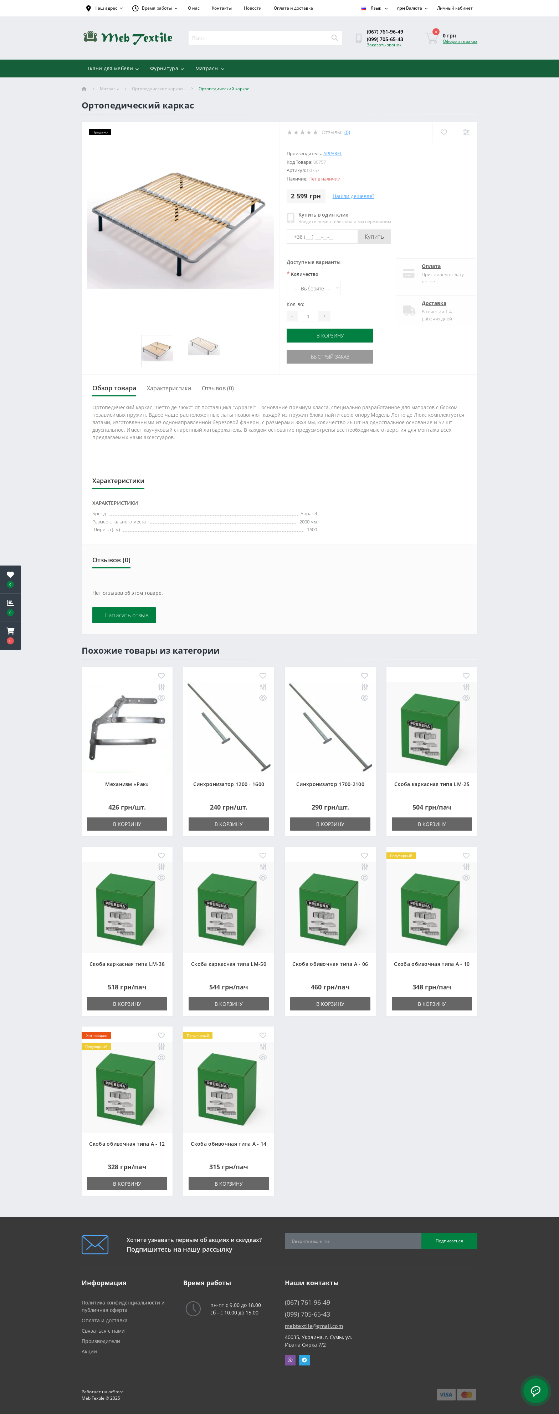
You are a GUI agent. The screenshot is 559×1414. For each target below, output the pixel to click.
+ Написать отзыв (124, 615)
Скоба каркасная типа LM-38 (127, 964)
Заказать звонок (384, 45)
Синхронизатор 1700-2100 (330, 784)
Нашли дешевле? (353, 196)
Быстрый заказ (330, 356)
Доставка (428, 303)
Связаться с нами (103, 1330)
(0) (347, 132)
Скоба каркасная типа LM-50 (228, 964)
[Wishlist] (443, 132)
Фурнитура (167, 68)
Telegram (304, 1360)
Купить (374, 236)
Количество (302, 274)
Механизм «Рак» (127, 784)
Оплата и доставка (293, 8)
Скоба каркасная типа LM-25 (432, 784)
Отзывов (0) (218, 388)
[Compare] (466, 132)
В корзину (330, 335)
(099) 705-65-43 (385, 39)
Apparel (332, 153)
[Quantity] (308, 316)
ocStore (116, 1392)
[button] (10, 636)
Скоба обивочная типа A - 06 (330, 964)
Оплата (425, 266)
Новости (253, 8)
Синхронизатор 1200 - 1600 (229, 784)
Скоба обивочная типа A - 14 (228, 1143)
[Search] (334, 38)
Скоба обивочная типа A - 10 (432, 964)
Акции (89, 1351)
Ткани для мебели (113, 68)
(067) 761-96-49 (385, 31)
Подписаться (449, 1241)
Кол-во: (295, 304)
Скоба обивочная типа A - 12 (127, 1143)
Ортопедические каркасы (158, 89)
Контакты (222, 8)
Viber (290, 1360)
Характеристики (169, 388)
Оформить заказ (460, 41)
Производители (101, 1341)
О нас (194, 8)
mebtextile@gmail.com (314, 1326)
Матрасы (209, 68)
